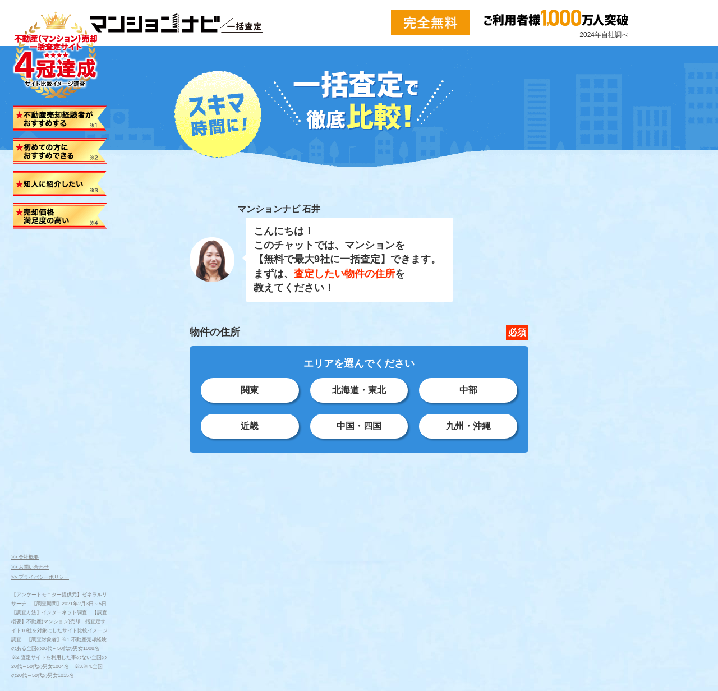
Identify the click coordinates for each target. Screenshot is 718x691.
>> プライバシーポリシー (40, 577)
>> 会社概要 (25, 557)
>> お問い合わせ (30, 567)
